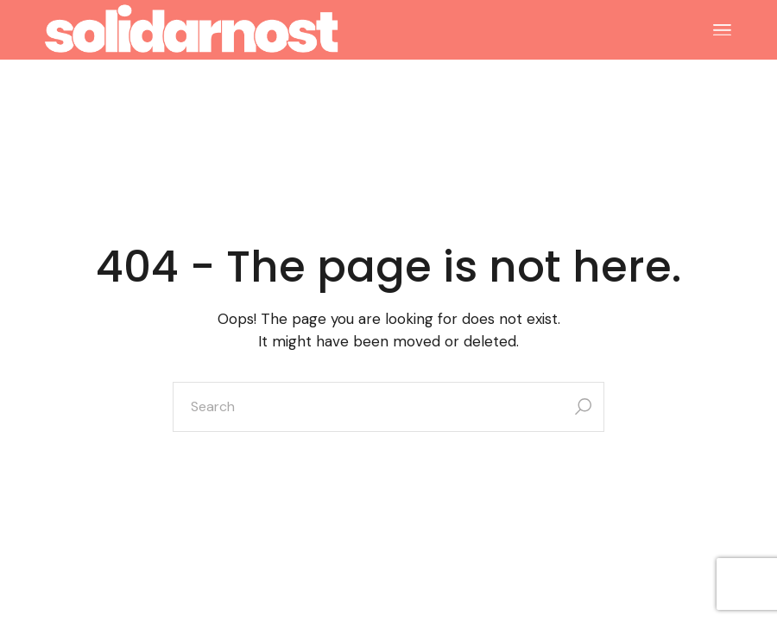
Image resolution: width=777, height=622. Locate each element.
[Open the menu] (722, 30)
